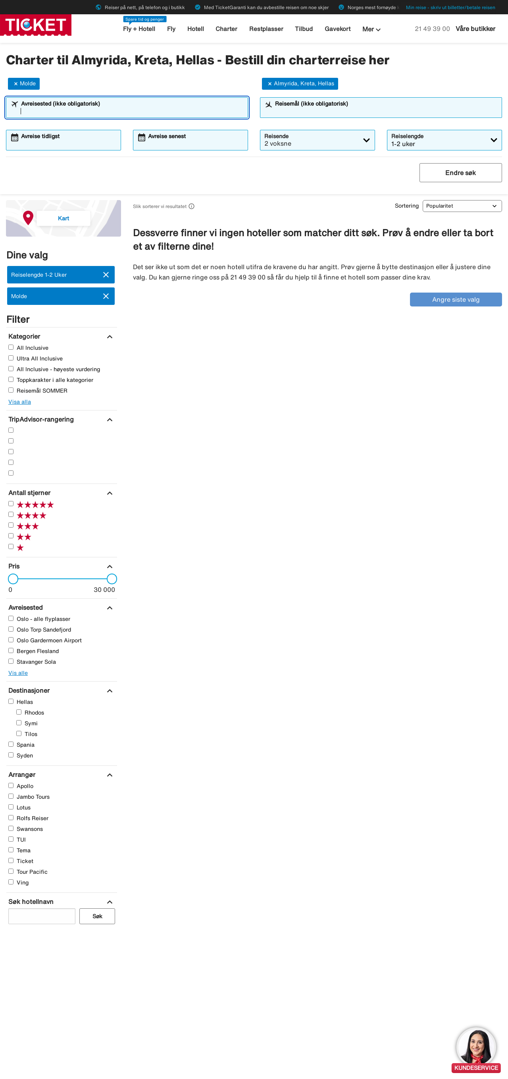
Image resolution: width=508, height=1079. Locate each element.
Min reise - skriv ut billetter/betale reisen (450, 7)
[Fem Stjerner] (10, 430)
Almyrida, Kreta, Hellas (300, 84)
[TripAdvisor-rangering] (40, 419)
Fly (171, 29)
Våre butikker (475, 28)
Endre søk (460, 173)
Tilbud (304, 29)
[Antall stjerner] (28, 492)
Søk (97, 916)
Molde (24, 84)
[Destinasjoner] (28, 690)
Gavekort (337, 29)
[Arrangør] (20, 774)
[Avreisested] (24, 607)
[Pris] (12, 566)
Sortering (407, 205)
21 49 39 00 (433, 28)
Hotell (195, 29)
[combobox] (132, 111)
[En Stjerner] (10, 473)
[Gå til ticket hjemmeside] (35, 24)
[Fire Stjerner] (10, 440)
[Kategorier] (23, 336)
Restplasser (266, 29)
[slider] (10, 579)
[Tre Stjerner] (10, 451)
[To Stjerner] (10, 462)
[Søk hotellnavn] (30, 901)
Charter (226, 29)
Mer (372, 30)
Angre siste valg (456, 299)
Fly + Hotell (139, 29)
